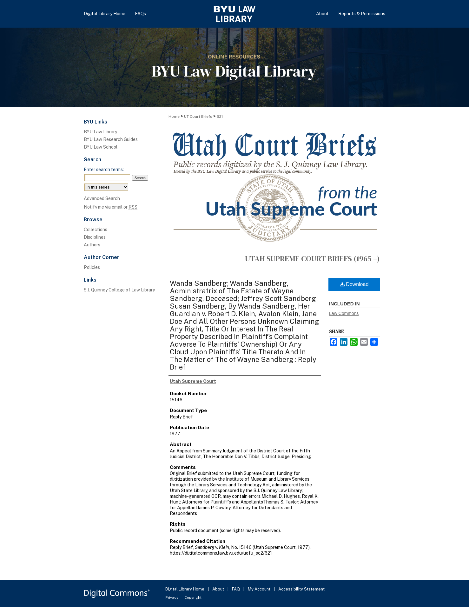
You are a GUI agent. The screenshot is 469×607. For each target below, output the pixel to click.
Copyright (192, 597)
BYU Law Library (100, 131)
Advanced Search (102, 198)
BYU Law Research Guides (111, 139)
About (218, 589)
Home (174, 116)
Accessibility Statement (301, 589)
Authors (92, 244)
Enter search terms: (104, 169)
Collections (95, 229)
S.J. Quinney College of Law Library (119, 289)
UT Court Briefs (198, 116)
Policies (92, 267)
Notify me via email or (110, 207)
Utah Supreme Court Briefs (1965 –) (312, 258)
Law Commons (344, 313)
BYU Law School (100, 147)
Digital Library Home (185, 589)
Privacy (172, 597)
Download (354, 284)
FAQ (236, 589)
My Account (259, 589)
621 (220, 116)
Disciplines (95, 237)
